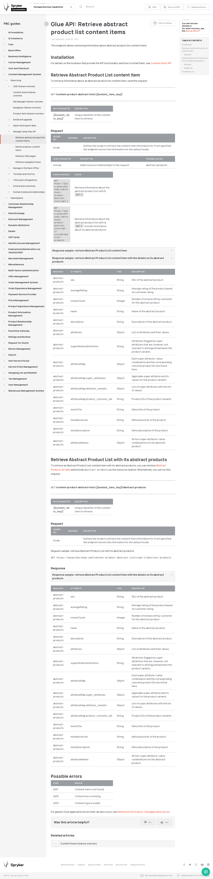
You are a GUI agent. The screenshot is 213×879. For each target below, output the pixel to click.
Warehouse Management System (26, 390)
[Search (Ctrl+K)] (98, 7)
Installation (187, 44)
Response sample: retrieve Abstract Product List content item (89, 250)
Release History (196, 7)
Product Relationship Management (20, 323)
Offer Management (18, 276)
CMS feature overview (24, 86)
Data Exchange (16, 213)
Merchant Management (20, 258)
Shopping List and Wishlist (22, 372)
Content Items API (161, 63)
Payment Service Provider (22, 294)
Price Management (18, 300)
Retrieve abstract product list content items (30, 139)
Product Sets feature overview (28, 113)
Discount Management (20, 219)
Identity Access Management (24, 243)
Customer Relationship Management (20, 206)
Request (187, 54)
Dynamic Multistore (18, 225)
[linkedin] (208, 865)
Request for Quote (18, 342)
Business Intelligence (19, 56)
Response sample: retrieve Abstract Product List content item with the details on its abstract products (108, 259)
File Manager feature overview (28, 101)
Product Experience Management (26, 306)
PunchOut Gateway (19, 330)
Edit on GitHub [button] (163, 23)
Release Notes (68, 864)
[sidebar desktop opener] (46, 24)
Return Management (19, 348)
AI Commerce (15, 38)
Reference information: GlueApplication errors (143, 811)
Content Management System (24, 74)
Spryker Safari (94, 864)
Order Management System (23, 282)
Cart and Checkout (18, 68)
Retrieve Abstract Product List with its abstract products (195, 59)
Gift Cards (14, 237)
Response (188, 68)
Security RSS (172, 7)
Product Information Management (19, 314)
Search (12, 354)
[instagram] (196, 865)
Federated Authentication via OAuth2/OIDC (24, 251)
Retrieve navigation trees (28, 162)
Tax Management (17, 378)
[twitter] (190, 865)
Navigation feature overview (27, 107)
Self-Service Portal (18, 360)
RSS (152, 7)
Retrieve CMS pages (26, 156)
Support (81, 864)
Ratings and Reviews (19, 336)
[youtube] (202, 864)
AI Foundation (15, 32)
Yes (164, 822)
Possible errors (188, 71)
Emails (11, 231)
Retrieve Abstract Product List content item (195, 49)
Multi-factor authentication (23, 270)
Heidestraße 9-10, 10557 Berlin (193, 875)
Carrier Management (19, 62)
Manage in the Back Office (26, 168)
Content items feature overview (24, 94)
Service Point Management (23, 366)
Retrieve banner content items (28, 148)
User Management (18, 384)
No (147, 822)
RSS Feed (108, 864)
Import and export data (24, 125)
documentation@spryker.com (156, 875)
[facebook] (184, 865)
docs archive (192, 31)
